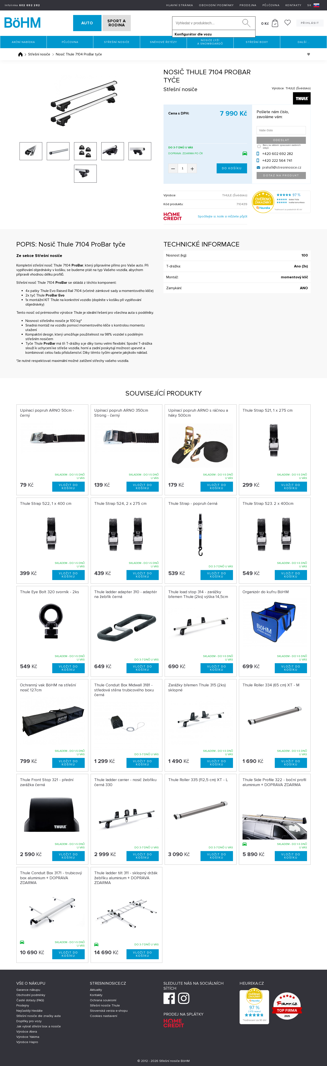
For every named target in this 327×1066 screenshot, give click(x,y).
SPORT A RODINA (124, 22)
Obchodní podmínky (216, 5)
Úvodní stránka (20, 53)
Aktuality (96, 988)
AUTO (80, 22)
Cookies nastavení (103, 1014)
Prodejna (248, 5)
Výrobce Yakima (27, 1035)
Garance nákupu (28, 988)
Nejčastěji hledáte (29, 1009)
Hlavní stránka (179, 5)
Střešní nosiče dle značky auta (38, 1014)
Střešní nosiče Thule (105, 1004)
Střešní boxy (257, 40)
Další (304, 40)
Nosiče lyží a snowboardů (210, 40)
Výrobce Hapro (27, 1041)
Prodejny (22, 1004)
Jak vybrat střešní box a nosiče (38, 1025)
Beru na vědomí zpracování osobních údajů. (282, 145)
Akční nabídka (23, 40)
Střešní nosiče (116, 40)
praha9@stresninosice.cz (281, 166)
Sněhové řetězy (163, 40)
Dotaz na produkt (281, 174)
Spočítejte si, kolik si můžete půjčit (222, 215)
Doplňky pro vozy (29, 1020)
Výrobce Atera (26, 1030)
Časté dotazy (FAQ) (30, 999)
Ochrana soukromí (103, 999)
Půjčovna (271, 5)
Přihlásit (310, 22)
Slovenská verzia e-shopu (109, 1009)
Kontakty (293, 5)
